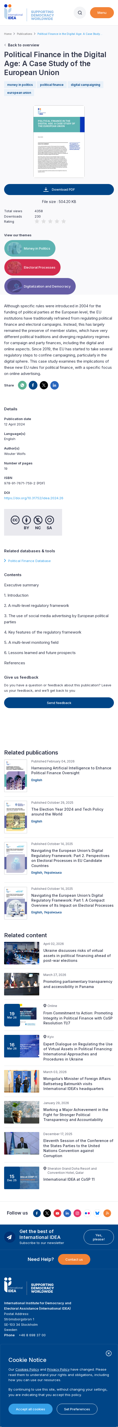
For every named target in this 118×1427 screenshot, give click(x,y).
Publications (24, 33)
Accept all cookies (30, 1409)
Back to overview (23, 45)
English (36, 780)
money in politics (20, 85)
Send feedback (59, 703)
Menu (101, 13)
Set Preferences (77, 1409)
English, (37, 872)
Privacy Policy (58, 1369)
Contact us (74, 1259)
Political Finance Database (29, 561)
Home (8, 33)
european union (19, 93)
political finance (52, 85)
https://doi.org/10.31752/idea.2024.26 (33, 498)
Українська (53, 872)
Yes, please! (99, 1237)
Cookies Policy (27, 1369)
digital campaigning (85, 85)
